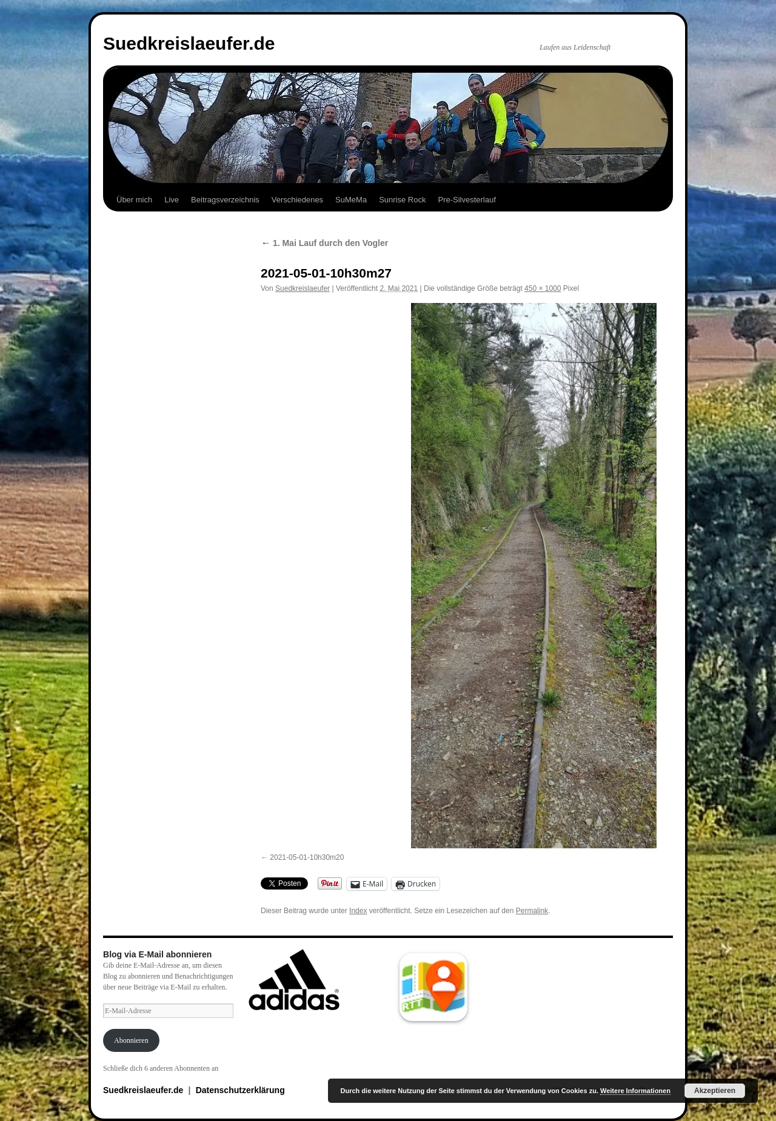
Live (171, 199)
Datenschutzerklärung (240, 1090)
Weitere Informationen (635, 1090)
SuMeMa (351, 199)
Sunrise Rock (402, 199)
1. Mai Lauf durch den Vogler (324, 243)
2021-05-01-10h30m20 (307, 857)
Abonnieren (131, 1040)
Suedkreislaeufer (302, 288)
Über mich (134, 199)
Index (358, 910)
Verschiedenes (297, 199)
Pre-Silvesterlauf (466, 199)
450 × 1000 (542, 288)
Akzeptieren (714, 1090)
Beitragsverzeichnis (225, 199)
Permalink (532, 910)
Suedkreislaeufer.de (189, 43)
